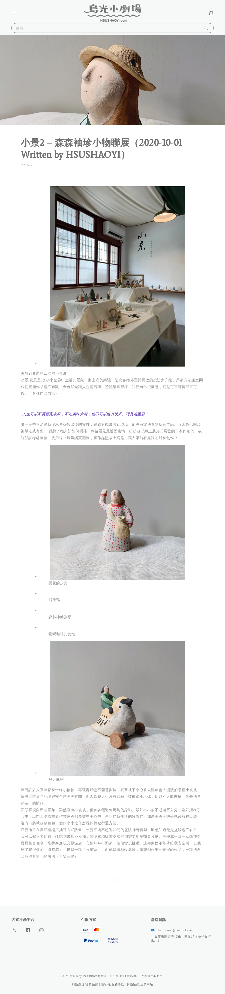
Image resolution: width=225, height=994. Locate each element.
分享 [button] (27, 176)
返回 (112, 879)
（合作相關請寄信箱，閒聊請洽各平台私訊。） (181, 938)
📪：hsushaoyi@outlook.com (172, 930)
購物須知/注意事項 (140, 984)
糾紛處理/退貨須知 (85, 984)
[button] (14, 13)
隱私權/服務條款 (112, 984)
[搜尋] (206, 27)
